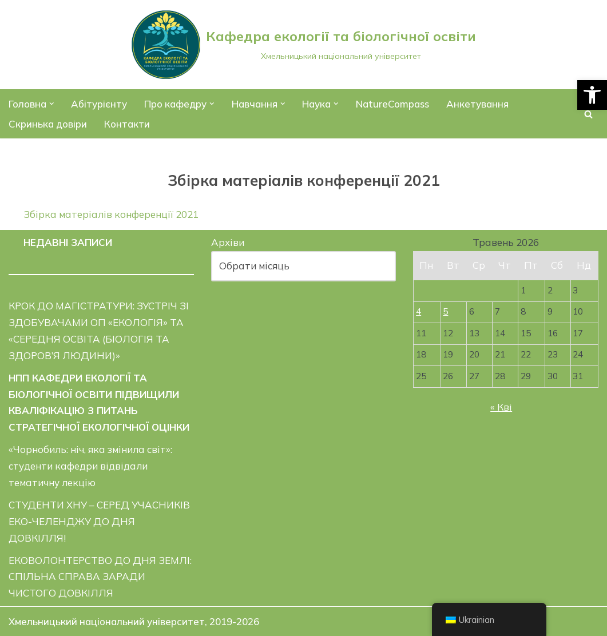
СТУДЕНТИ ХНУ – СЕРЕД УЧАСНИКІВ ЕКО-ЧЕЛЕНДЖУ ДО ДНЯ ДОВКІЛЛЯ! (99, 521)
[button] (592, 95)
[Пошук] (588, 114)
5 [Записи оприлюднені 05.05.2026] (445, 311)
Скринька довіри (48, 124)
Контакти (127, 124)
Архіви (227, 242)
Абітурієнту (100, 104)
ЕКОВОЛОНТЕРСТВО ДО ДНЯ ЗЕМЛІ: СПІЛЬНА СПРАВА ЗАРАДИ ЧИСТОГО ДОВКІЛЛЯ (100, 576)
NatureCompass (392, 104)
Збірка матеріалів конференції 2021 (111, 214)
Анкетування (477, 104)
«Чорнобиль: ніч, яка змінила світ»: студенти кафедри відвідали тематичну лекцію (90, 465)
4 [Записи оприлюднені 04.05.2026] (418, 311)
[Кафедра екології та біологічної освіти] (304, 44)
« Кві (501, 407)
